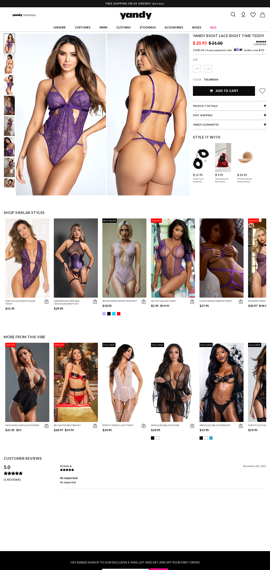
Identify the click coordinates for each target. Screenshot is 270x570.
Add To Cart (224, 91)
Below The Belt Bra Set (67, 425)
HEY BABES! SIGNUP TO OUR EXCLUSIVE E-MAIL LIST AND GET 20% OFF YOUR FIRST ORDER (135, 562)
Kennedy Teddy (257, 301)
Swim (103, 27)
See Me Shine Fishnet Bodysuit (119, 301)
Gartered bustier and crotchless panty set (66, 302)
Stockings (148, 27)
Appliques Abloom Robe (165, 425)
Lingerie (59, 27)
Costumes (82, 27)
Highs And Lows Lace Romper (22, 425)
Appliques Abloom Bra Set (215, 425)
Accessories (174, 27)
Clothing (123, 27)
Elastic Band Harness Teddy (216, 301)
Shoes (196, 27)
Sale (213, 27)
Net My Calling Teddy (163, 301)
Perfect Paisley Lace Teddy (117, 425)
